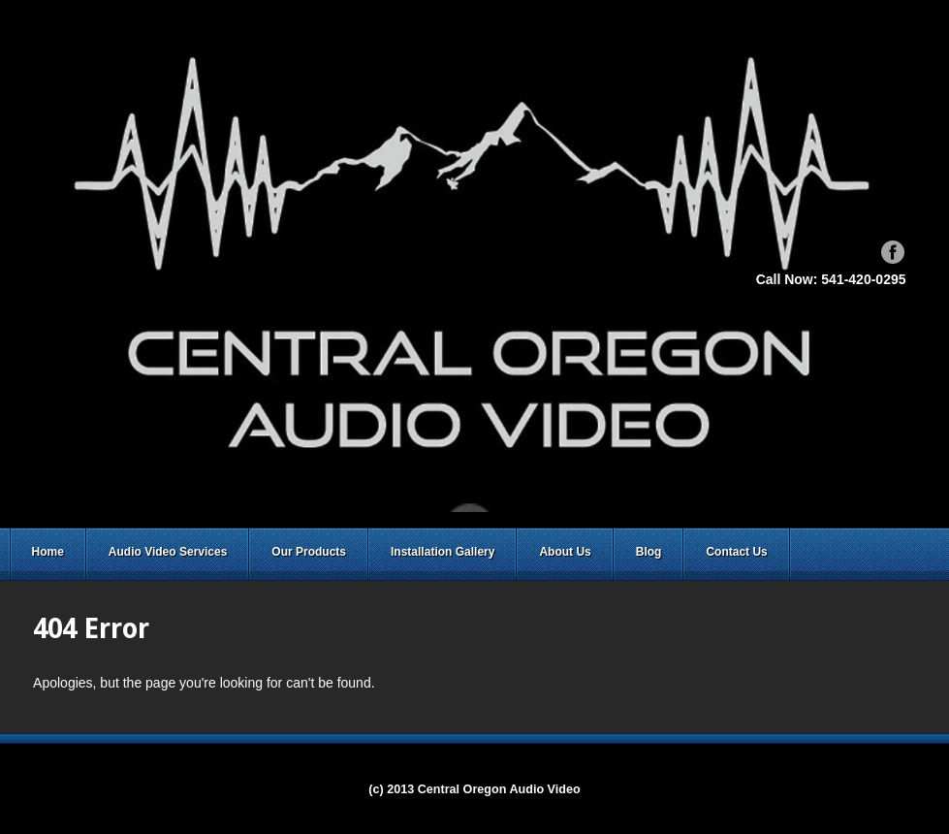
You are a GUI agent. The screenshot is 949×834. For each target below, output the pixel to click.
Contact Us (736, 552)
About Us (564, 552)
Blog (649, 552)
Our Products (308, 552)
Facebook (892, 252)
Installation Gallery (442, 552)
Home (48, 552)
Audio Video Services (168, 552)
